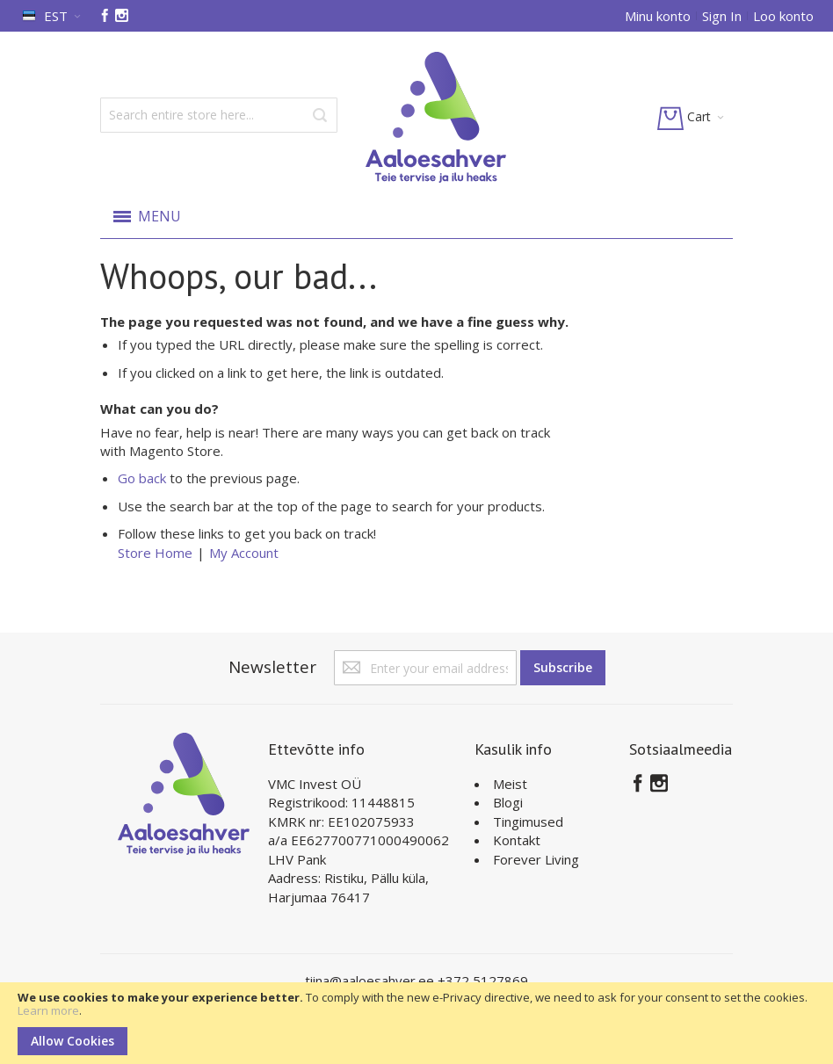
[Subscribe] (562, 667)
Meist (510, 784)
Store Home (155, 552)
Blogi (508, 802)
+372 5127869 (483, 980)
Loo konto (783, 16)
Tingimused (528, 821)
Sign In (722, 16)
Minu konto (658, 16)
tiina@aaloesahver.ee (371, 980)
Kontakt (516, 840)
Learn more (48, 1010)
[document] (416, 1023)
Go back (142, 478)
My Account (244, 552)
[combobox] (218, 115)
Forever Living (536, 859)
